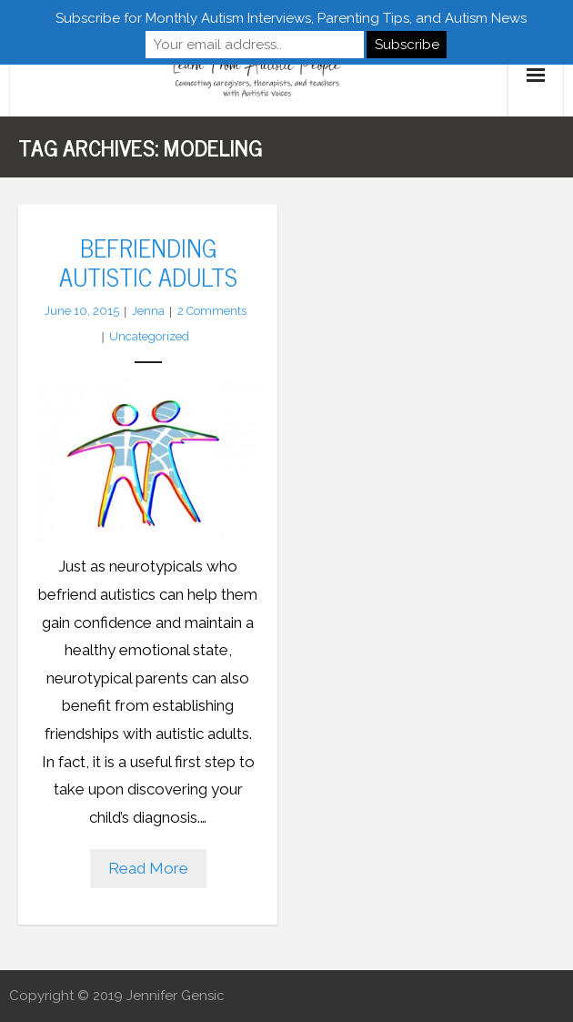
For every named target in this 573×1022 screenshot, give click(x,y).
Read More (148, 868)
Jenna (148, 311)
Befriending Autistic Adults (148, 261)
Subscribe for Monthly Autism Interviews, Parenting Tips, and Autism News (291, 18)
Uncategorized (149, 336)
